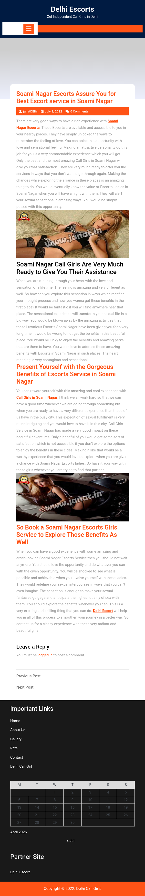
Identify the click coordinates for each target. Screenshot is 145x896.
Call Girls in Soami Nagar (36, 397)
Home (15, 721)
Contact (16, 757)
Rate (14, 748)
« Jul (70, 840)
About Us (17, 730)
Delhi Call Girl (21, 766)
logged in (45, 655)
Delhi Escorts (72, 9)
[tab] (28, 29)
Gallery (15, 739)
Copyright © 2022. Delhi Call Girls (72, 888)
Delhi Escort (103, 611)
